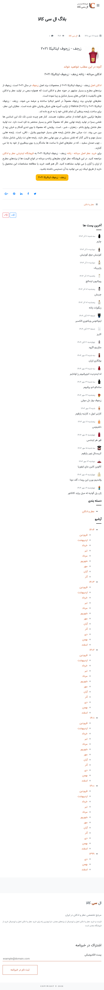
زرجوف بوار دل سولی (91, 400)
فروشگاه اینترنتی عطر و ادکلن (18, 153)
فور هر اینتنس (94, 440)
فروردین (84, 535)
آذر (86, 577)
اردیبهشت (83, 540)
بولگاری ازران (95, 361)
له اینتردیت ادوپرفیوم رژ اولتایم (85, 374)
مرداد (85, 556)
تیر (86, 551)
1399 (91, 854)
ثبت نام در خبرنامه (20, 970)
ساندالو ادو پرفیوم (92, 387)
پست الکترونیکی (52, 957)
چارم (99, 241)
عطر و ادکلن (88, 511)
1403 (91, 582)
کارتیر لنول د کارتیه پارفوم (88, 414)
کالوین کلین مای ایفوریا (89, 467)
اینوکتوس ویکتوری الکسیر (88, 321)
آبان (86, 571)
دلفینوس (96, 427)
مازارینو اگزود (95, 347)
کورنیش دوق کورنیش (90, 255)
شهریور (84, 561)
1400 (92, 786)
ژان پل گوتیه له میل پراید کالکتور (84, 493)
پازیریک (97, 268)
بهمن (85, 639)
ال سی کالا (73, 35)
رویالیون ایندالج (93, 281)
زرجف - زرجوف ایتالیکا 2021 (61, 48)
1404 (91, 530)
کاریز (99, 334)
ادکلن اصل (95, 85)
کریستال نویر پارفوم (91, 453)
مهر (86, 566)
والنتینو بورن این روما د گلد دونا (85, 480)
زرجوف (35, 85)
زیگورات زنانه (95, 308)
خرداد (85, 545)
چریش (97, 294)
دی (86, 634)
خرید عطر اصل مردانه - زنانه (82, 153)
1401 (92, 718)
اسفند (85, 645)
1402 (91, 650)
